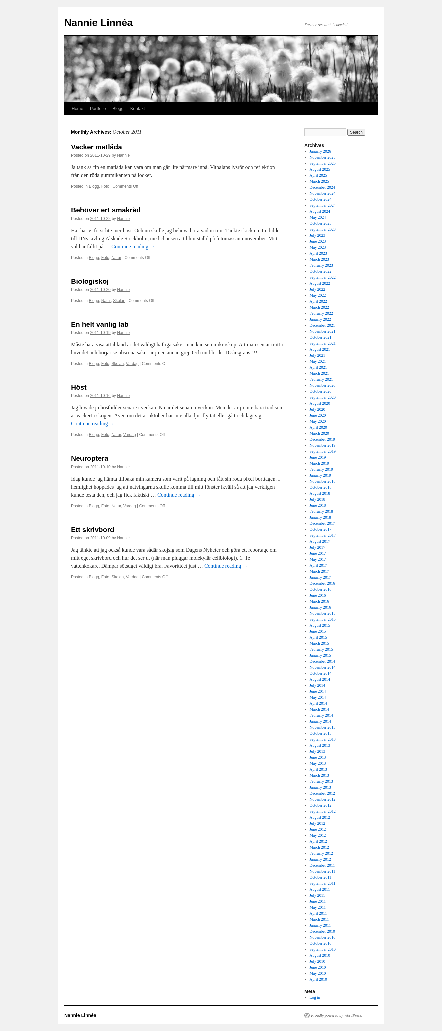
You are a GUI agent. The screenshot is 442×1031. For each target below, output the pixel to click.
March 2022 (319, 307)
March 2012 (319, 847)
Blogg (117, 108)
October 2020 (321, 391)
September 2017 (323, 535)
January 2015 (320, 655)
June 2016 (318, 595)
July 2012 (317, 823)
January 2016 (320, 607)
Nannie (123, 155)
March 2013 (319, 775)
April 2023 (318, 253)
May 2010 (318, 973)
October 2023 (321, 223)
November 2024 (323, 193)
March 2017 (319, 571)
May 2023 (318, 247)
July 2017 (317, 547)
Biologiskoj (90, 281)
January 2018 (320, 517)
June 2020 (318, 415)
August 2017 (320, 541)
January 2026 (320, 151)
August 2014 (320, 679)
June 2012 (318, 829)
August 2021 (320, 349)
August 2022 (320, 283)
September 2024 (323, 205)
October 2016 (321, 589)
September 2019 (323, 451)
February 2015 (321, 649)
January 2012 (320, 859)
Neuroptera (89, 458)
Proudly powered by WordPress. (336, 1015)
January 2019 (320, 475)
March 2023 (319, 259)
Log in (315, 997)
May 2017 (318, 559)
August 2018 (320, 493)
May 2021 (318, 361)
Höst (79, 387)
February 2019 (321, 469)
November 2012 (323, 799)
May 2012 (318, 835)
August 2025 (320, 169)
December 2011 (322, 865)
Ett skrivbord (92, 529)
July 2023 (317, 235)
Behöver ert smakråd (106, 210)
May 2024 (318, 217)
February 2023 (321, 265)
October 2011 (320, 877)
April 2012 (318, 841)
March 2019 (319, 463)
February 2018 (321, 511)
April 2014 (318, 703)
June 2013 (318, 757)
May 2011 (318, 907)
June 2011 (318, 901)
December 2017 (322, 523)
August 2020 (320, 403)
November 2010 (323, 937)
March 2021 (319, 373)
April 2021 (318, 367)
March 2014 (319, 709)
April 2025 (318, 175)
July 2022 (317, 289)
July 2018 (317, 499)
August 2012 (320, 817)
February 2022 (321, 313)
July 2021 (317, 355)
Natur (116, 257)
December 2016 (322, 583)
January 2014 (320, 721)
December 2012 (322, 793)
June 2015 (318, 631)
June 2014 (318, 691)
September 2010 (323, 949)
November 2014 (323, 667)
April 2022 (318, 301)
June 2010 (318, 967)
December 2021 (322, 325)
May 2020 (318, 421)
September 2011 (323, 883)
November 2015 (323, 613)
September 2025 (323, 163)
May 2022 (318, 295)
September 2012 (323, 811)
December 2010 (322, 931)
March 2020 (319, 433)
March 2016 (319, 601)
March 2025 (319, 181)
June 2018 (318, 505)
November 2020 (323, 385)
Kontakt (137, 108)
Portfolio (98, 108)
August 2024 (320, 211)
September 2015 (323, 619)
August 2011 (320, 889)
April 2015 (318, 637)
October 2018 (321, 487)
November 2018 (323, 481)
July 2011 (317, 895)
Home (77, 108)
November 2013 (323, 727)
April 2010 (318, 979)
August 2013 (320, 745)
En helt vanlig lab (100, 324)
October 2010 (321, 943)
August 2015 (320, 625)
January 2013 (320, 787)
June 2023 (318, 241)
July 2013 (317, 751)
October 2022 (321, 271)
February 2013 (321, 781)
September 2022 (323, 277)
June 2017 (318, 553)
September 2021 (323, 343)
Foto (105, 186)
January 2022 (320, 319)
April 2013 (318, 769)
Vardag (132, 363)
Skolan (119, 300)
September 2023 (323, 229)
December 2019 (322, 439)
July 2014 (317, 685)
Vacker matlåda (96, 147)
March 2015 (319, 643)
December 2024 (322, 187)
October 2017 (321, 529)
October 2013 (321, 733)
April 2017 (318, 565)
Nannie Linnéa (98, 22)
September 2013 (323, 739)
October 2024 (321, 199)
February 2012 (321, 853)
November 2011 (322, 871)
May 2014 (318, 697)
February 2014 (321, 715)
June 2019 (318, 457)
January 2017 (320, 577)
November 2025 (323, 157)
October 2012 (321, 805)
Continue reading (133, 246)
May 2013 (318, 763)
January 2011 (320, 925)
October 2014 (321, 673)
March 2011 (319, 919)
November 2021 (323, 331)
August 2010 (320, 955)
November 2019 (323, 445)
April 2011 (318, 913)
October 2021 (321, 337)
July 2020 (317, 409)
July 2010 (317, 961)
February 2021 (321, 379)
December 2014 (322, 661)
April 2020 (318, 427)
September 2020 (323, 397)
